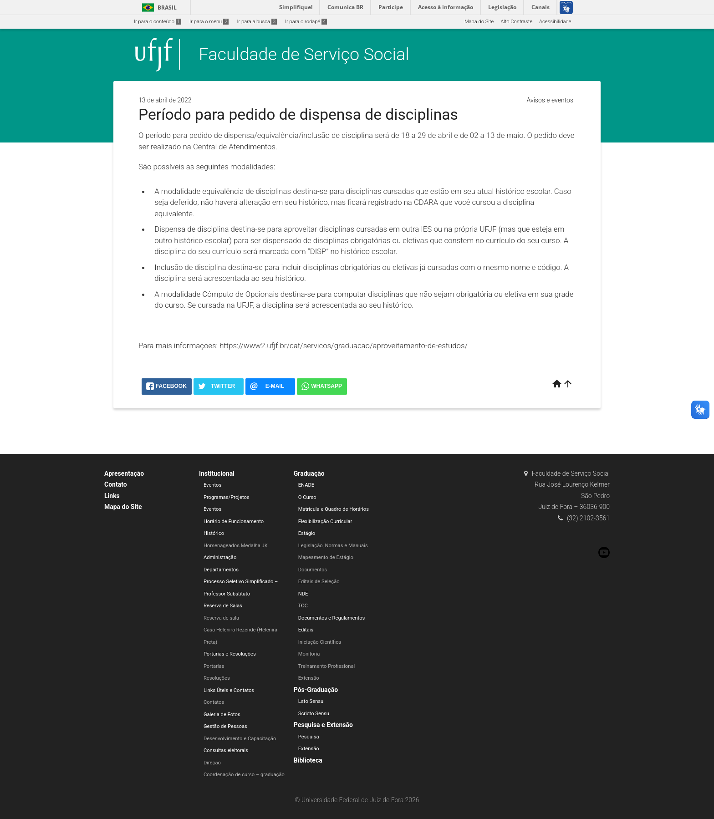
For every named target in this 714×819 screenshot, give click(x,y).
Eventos (212, 485)
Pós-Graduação (316, 689)
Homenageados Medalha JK (236, 546)
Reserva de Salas (223, 606)
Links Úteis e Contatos (229, 690)
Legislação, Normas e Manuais (333, 546)
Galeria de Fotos (222, 714)
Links (112, 495)
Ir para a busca (257, 22)
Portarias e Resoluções (230, 654)
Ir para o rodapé (306, 22)
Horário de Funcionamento (234, 521)
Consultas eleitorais (226, 750)
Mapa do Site (479, 22)
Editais (306, 630)
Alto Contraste (516, 22)
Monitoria (309, 654)
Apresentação (124, 473)
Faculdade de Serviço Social (304, 54)
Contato (115, 484)
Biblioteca (308, 760)
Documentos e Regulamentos (331, 618)
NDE (303, 594)
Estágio (306, 533)
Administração (220, 557)
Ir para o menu (209, 22)
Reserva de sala (221, 618)
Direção (212, 763)
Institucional (217, 473)
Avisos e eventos (550, 100)
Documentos (312, 570)
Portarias (214, 666)
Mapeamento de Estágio (325, 557)
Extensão (308, 678)
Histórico (214, 533)
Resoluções (217, 678)
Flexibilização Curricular (325, 521)
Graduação (309, 473)
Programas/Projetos (227, 497)
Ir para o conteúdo (157, 22)
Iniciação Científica (319, 642)
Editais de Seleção (319, 582)
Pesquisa (308, 737)
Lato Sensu (311, 701)
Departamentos (221, 570)
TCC (303, 606)
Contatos (214, 702)
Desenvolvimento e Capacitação (240, 739)
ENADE (306, 485)
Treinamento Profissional (326, 666)
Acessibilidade (555, 22)
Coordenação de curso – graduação (244, 775)
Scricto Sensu (313, 714)
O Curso (307, 497)
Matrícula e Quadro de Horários (333, 509)
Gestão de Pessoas (225, 726)
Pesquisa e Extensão (323, 724)
